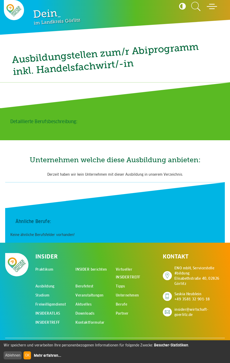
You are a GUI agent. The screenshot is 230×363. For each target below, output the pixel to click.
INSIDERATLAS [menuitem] (47, 313)
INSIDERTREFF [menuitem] (47, 322)
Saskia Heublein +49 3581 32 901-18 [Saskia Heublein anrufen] (192, 296)
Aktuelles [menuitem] (83, 304)
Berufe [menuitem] (121, 304)
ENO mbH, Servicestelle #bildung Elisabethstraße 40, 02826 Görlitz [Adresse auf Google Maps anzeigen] (199, 276)
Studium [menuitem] (42, 295)
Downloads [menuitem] (84, 313)
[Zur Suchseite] (196, 6)
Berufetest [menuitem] (84, 286)
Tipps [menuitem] (120, 286)
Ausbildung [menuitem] (45, 286)
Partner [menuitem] (122, 313)
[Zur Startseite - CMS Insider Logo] (13, 10)
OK (27, 355)
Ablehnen (12, 355)
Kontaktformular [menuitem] (89, 322)
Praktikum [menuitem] (44, 269)
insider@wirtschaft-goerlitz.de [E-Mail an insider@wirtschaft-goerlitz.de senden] (191, 312)
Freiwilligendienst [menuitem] (50, 304)
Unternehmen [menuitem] (127, 295)
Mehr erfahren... (47, 355)
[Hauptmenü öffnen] (212, 6)
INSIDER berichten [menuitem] (91, 269)
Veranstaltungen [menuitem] (89, 295)
